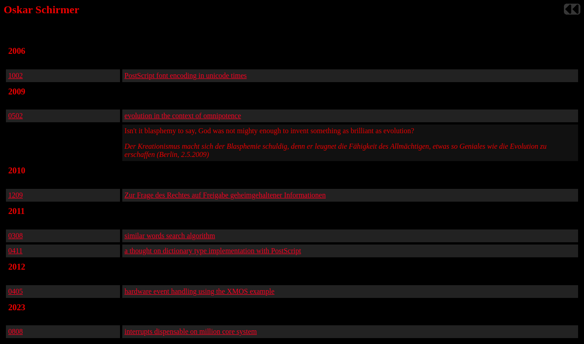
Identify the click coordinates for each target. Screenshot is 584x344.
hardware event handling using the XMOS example (200, 291)
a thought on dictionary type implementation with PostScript (213, 251)
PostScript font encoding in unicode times (186, 75)
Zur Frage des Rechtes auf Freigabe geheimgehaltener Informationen (225, 195)
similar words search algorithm (170, 236)
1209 (15, 195)
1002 (15, 75)
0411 (15, 251)
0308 (15, 236)
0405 (15, 291)
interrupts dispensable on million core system (191, 331)
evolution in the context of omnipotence (183, 116)
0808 (15, 331)
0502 (15, 116)
